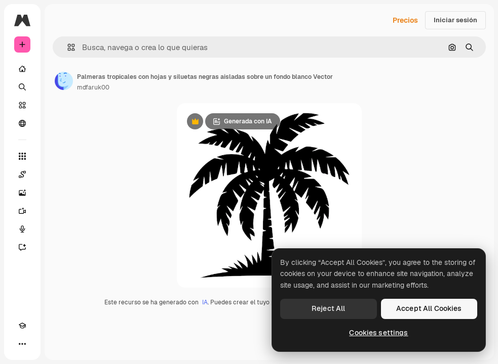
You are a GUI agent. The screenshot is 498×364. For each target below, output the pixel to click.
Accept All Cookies (429, 308)
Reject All (328, 308)
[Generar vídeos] (22, 211)
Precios (405, 20)
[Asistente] (22, 247)
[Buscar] (22, 87)
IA (205, 302)
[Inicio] (22, 69)
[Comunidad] (22, 123)
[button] (67, 47)
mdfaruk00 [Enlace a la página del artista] (93, 87)
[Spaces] (22, 174)
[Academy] (22, 325)
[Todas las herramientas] (22, 156)
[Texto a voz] (22, 229)
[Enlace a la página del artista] (64, 81)
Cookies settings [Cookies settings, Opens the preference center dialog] (378, 332)
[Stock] (22, 105)
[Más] (22, 344)
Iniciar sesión (455, 20)
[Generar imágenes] (22, 193)
